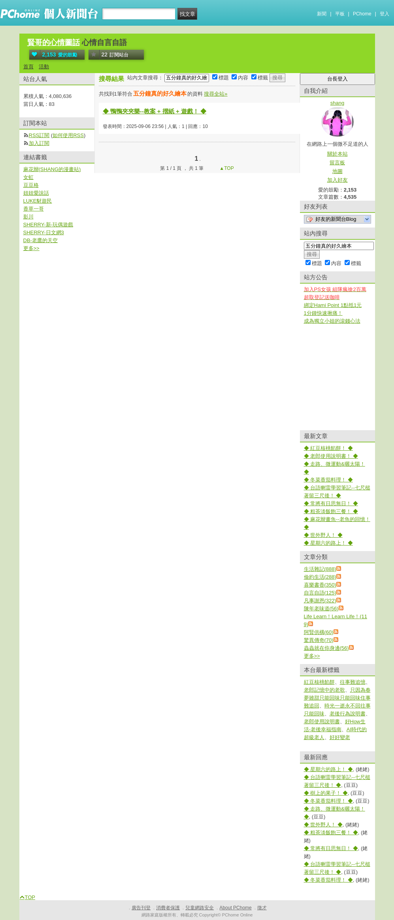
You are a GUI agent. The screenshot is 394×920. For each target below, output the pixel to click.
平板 (340, 14)
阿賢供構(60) (319, 632)
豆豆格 (31, 185)
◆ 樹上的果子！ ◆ (326, 793)
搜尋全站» (215, 94)
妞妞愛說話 (36, 193)
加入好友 (337, 180)
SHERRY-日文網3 (43, 232)
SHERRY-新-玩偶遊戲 (48, 225)
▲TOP (226, 168)
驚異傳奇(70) (319, 640)
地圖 (337, 171)
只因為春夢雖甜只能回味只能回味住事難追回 (337, 698)
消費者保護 (168, 908)
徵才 (262, 908)
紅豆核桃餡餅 (319, 682)
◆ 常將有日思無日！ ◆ (331, 503)
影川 (28, 217)
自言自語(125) (320, 593)
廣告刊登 (141, 908)
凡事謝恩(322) (320, 601)
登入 (384, 14)
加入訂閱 (39, 143)
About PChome (235, 908)
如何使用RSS (68, 135)
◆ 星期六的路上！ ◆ (328, 543)
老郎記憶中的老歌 (324, 690)
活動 (44, 67)
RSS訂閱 (39, 135)
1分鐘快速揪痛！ (323, 313)
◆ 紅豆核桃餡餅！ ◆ (328, 448)
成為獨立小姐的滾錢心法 (332, 321)
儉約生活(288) (320, 577)
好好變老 (340, 737)
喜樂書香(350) (320, 585)
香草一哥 (33, 209)
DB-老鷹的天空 (40, 240)
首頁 (28, 67)
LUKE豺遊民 (37, 201)
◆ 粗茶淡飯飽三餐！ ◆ (331, 511)
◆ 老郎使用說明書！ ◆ (331, 456)
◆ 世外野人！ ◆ (323, 535)
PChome (362, 14)
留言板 (337, 163)
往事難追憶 (353, 682)
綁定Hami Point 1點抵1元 (333, 305)
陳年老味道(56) (321, 608)
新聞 (321, 14)
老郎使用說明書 (322, 721)
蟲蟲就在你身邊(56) (326, 648)
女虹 (28, 177)
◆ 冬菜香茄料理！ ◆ (328, 480)
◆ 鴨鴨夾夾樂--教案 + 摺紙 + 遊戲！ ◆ (155, 111)
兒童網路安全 (199, 908)
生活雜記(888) (320, 569)
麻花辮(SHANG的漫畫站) (52, 169)
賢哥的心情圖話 (53, 42)
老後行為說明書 (348, 714)
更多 (312, 656)
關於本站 (337, 154)
